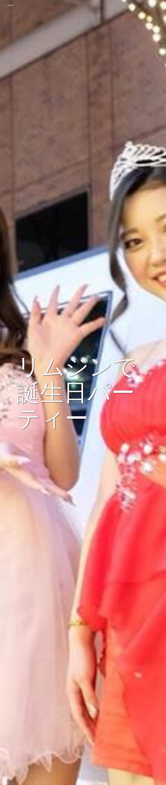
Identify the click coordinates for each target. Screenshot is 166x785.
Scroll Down (83, 773)
